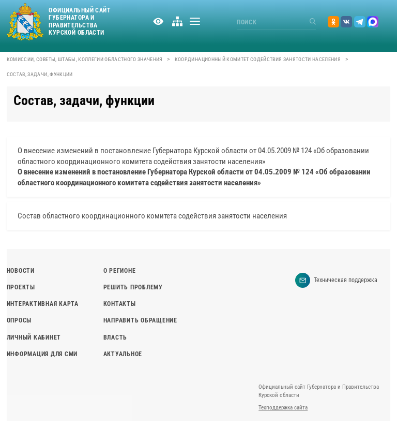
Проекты (21, 287)
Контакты (119, 303)
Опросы (19, 320)
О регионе (119, 270)
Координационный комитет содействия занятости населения (258, 59)
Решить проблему (133, 287)
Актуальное (122, 354)
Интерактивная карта (43, 303)
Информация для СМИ (42, 354)
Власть (115, 337)
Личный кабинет (34, 337)
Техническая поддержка (336, 280)
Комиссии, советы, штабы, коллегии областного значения (85, 59)
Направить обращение (140, 320)
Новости (21, 270)
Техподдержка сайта (283, 407)
